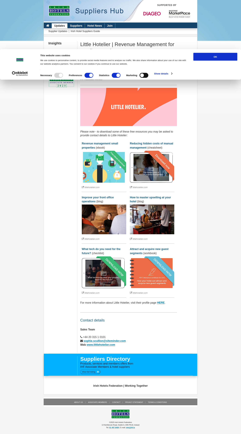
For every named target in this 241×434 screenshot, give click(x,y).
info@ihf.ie (130, 427)
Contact (116, 402)
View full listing (90, 372)
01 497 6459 (114, 427)
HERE (161, 302)
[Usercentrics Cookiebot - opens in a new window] (19, 24)
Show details (161, 24)
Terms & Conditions (157, 402)
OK (215, 7)
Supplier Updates (57, 31)
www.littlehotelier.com (101, 344)
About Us (78, 402)
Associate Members (97, 402)
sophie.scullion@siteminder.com (105, 340)
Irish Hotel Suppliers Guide (85, 31)
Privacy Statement (134, 402)
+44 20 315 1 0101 (94, 337)
